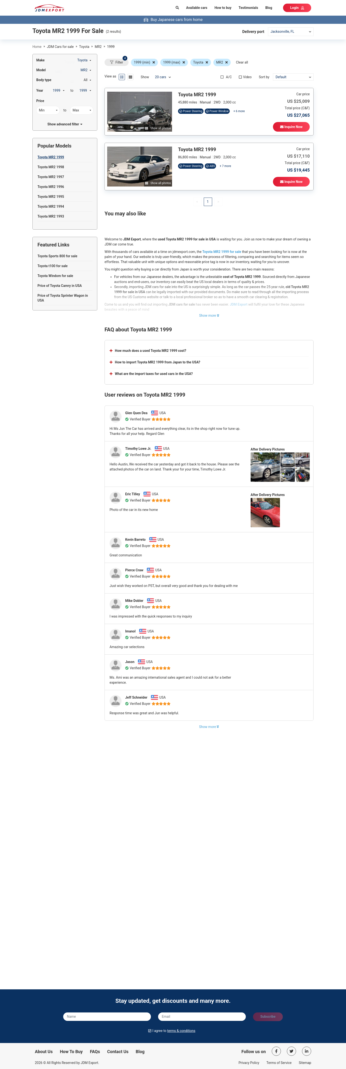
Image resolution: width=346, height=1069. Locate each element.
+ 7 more (225, 166)
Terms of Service (279, 1063)
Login (297, 8)
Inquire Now (291, 127)
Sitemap (305, 1063)
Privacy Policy (249, 1063)
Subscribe (267, 1016)
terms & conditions (181, 1031)
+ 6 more (239, 111)
